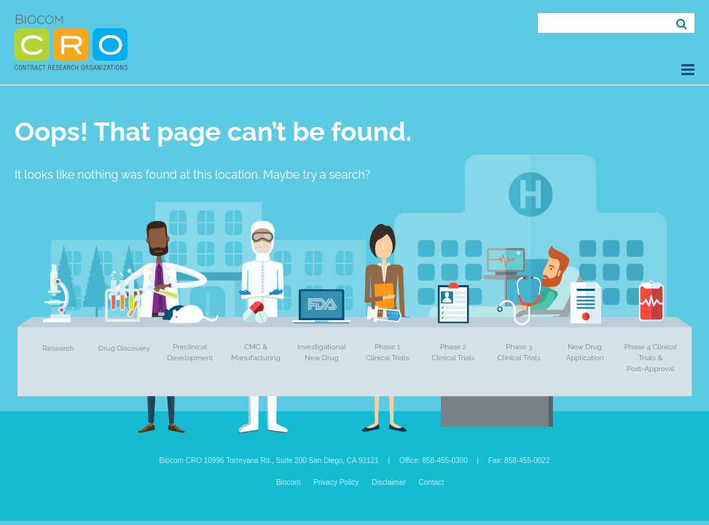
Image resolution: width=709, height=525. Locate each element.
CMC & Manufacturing (255, 352)
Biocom (288, 482)
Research (58, 348)
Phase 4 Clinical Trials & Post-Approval (650, 358)
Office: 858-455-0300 (433, 460)
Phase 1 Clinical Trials (387, 352)
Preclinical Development (190, 352)
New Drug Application (584, 352)
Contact (431, 482)
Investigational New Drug (321, 352)
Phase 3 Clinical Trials (519, 352)
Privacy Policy (336, 482)
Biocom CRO (71, 42)
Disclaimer (389, 482)
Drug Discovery (124, 348)
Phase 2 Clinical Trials (452, 352)
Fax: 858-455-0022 (519, 460)
